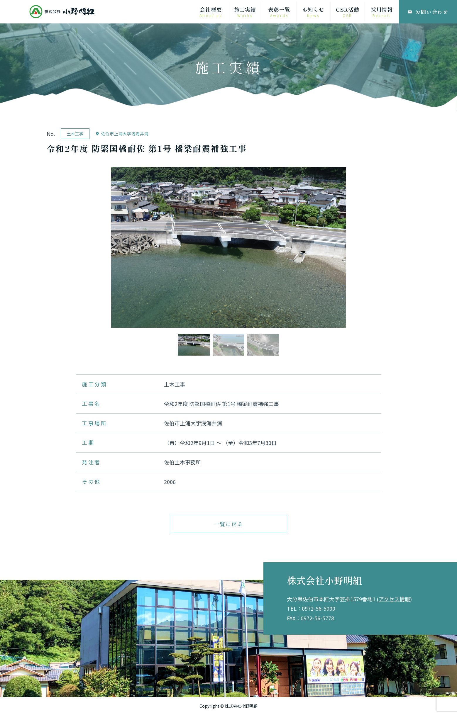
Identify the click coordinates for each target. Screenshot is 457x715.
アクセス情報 (394, 599)
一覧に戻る (228, 524)
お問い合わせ (428, 12)
